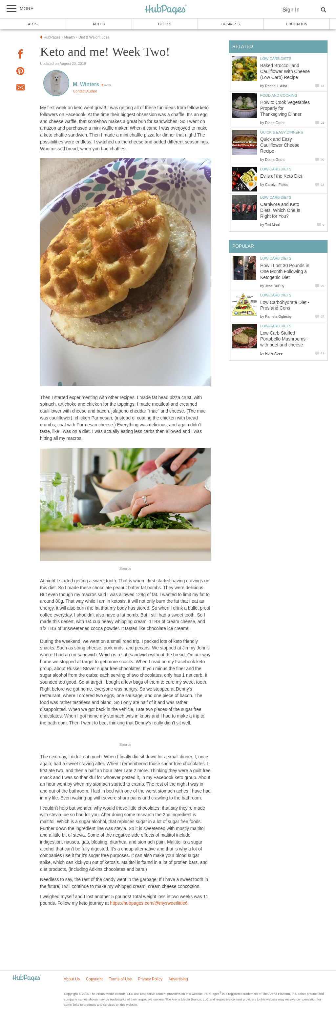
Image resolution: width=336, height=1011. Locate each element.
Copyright (94, 979)
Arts (33, 24)
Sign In (291, 10)
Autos (99, 24)
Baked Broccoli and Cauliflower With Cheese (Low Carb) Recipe (285, 71)
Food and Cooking (278, 95)
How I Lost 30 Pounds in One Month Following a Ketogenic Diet (284, 271)
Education (296, 24)
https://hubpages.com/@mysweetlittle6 (148, 903)
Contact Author (85, 91)
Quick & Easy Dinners (281, 132)
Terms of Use (120, 979)
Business (230, 24)
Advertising (178, 979)
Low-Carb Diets (275, 59)
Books (164, 24)
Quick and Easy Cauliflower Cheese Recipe (280, 145)
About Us (72, 979)
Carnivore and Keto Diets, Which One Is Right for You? (280, 210)
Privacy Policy (150, 979)
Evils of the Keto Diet (281, 176)
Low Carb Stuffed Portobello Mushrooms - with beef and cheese (284, 339)
